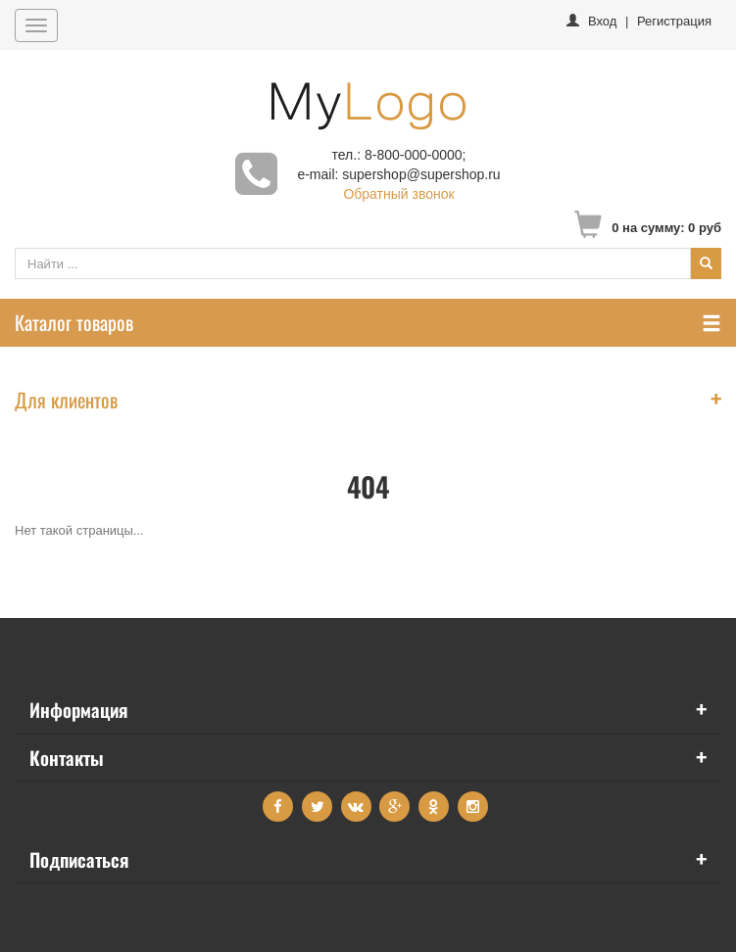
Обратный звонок (398, 194)
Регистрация (674, 21)
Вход (602, 21)
